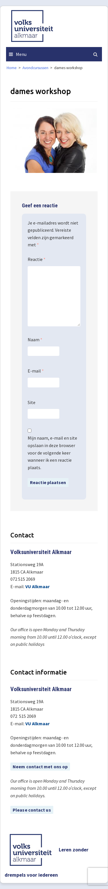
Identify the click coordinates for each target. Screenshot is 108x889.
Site (31, 402)
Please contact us (32, 810)
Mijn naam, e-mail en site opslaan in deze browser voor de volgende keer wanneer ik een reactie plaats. (52, 452)
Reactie (37, 259)
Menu (21, 54)
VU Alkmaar (37, 586)
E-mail (36, 371)
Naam (35, 339)
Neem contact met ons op (40, 766)
